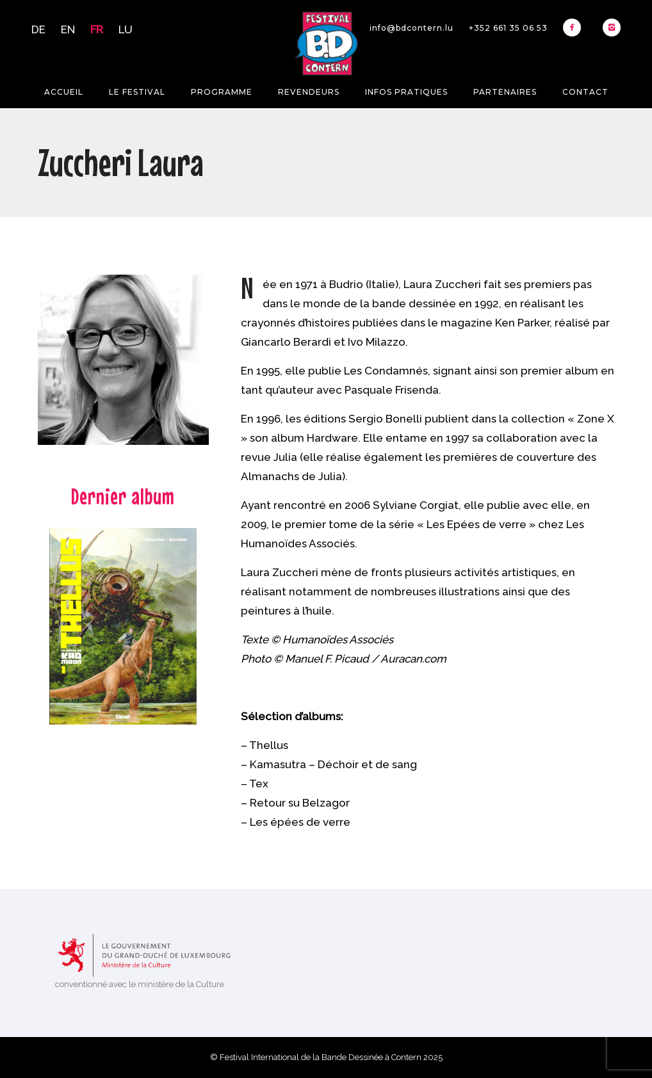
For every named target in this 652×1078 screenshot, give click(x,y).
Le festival (137, 92)
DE (38, 29)
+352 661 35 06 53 (508, 28)
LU (125, 29)
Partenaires (505, 92)
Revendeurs (308, 92)
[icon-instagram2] (611, 27)
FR (96, 29)
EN (68, 29)
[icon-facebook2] (575, 27)
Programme (221, 92)
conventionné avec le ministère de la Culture (139, 984)
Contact (585, 92)
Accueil (63, 92)
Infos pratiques (406, 92)
